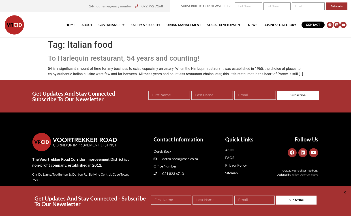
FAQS (229, 157)
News (252, 25)
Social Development (224, 25)
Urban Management (184, 25)
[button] (341, 6)
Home (70, 25)
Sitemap (231, 173)
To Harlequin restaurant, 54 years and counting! (123, 58)
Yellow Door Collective (304, 174)
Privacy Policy (236, 165)
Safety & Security (145, 25)
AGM (229, 150)
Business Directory (280, 25)
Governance (111, 25)
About (86, 25)
